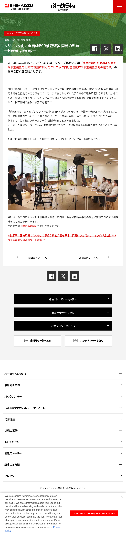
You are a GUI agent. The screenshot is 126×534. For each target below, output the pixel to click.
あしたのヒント (63, 440)
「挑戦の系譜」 (28, 226)
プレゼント (63, 475)
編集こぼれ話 (63, 463)
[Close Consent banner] (121, 497)
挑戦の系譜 (63, 429)
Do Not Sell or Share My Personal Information (94, 513)
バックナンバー (63, 395)
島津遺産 (63, 418)
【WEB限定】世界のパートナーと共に (63, 406)
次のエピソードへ (94, 257)
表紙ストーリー (63, 452)
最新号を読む (63, 384)
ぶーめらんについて (63, 372)
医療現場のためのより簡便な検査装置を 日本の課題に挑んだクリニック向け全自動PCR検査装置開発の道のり (62, 65)
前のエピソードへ (32, 257)
